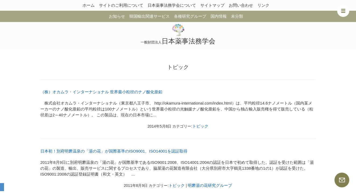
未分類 (237, 16)
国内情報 (219, 16)
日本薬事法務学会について (172, 5)
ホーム (89, 5)
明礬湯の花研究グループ (210, 185)
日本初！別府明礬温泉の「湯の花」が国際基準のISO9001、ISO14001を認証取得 (113, 151)
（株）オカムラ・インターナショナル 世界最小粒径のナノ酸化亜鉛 (101, 92)
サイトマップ (212, 5)
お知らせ (117, 16)
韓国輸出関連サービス (149, 16)
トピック (200, 126)
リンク (263, 5)
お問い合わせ (241, 5)
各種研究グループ (190, 16)
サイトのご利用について (121, 5)
